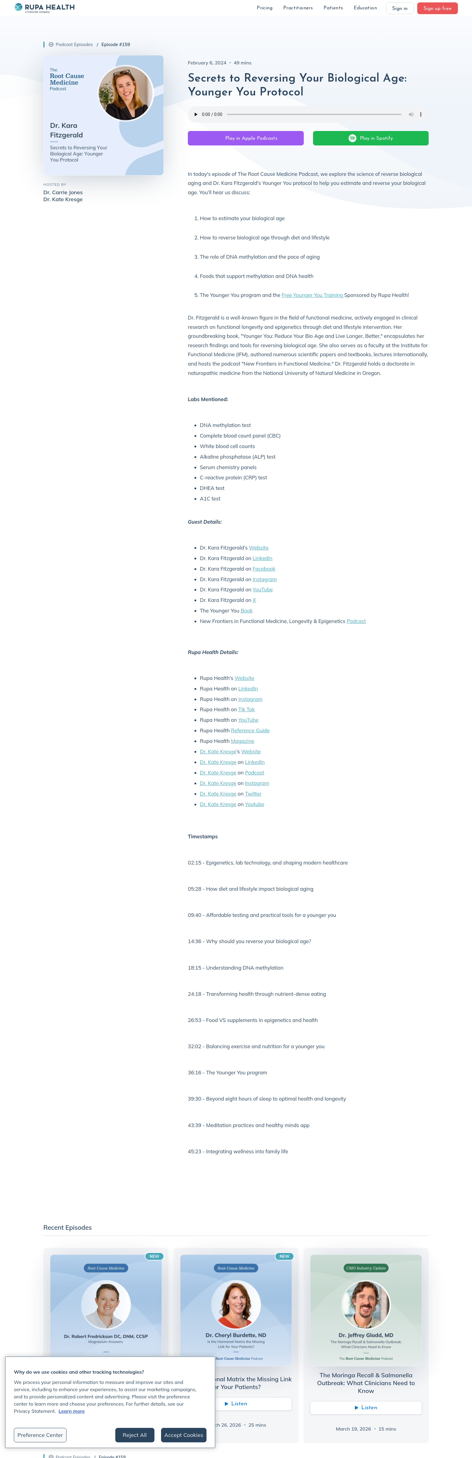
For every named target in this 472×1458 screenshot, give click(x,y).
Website (259, 547)
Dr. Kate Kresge (218, 751)
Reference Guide (250, 730)
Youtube (254, 804)
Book (247, 610)
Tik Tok (246, 709)
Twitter (253, 793)
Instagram (265, 579)
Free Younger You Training (313, 295)
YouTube (263, 589)
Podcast (356, 621)
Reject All (135, 1435)
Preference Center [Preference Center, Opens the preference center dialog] (40, 1435)
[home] (44, 8)
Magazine (242, 741)
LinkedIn (262, 558)
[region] (110, 1402)
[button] (264, 8)
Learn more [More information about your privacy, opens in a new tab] (72, 1411)
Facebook (264, 568)
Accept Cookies (183, 1435)
